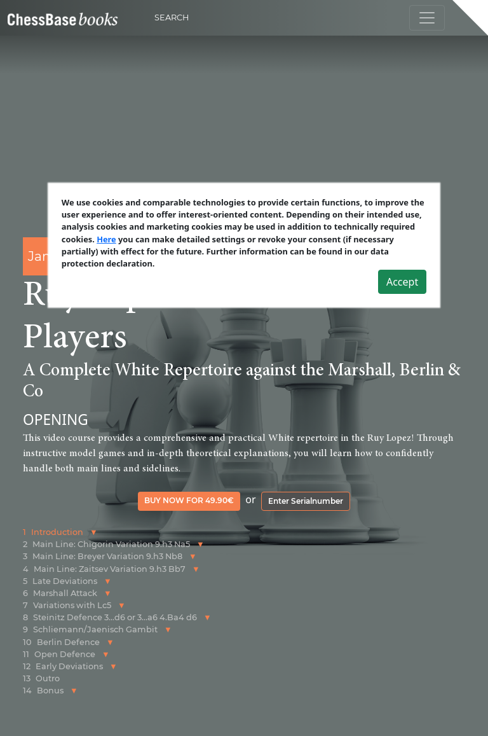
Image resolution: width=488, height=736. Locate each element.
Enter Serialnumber (305, 501)
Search (171, 17)
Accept (402, 282)
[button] (94, 532)
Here (106, 239)
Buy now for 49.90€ (189, 500)
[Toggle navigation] (427, 18)
